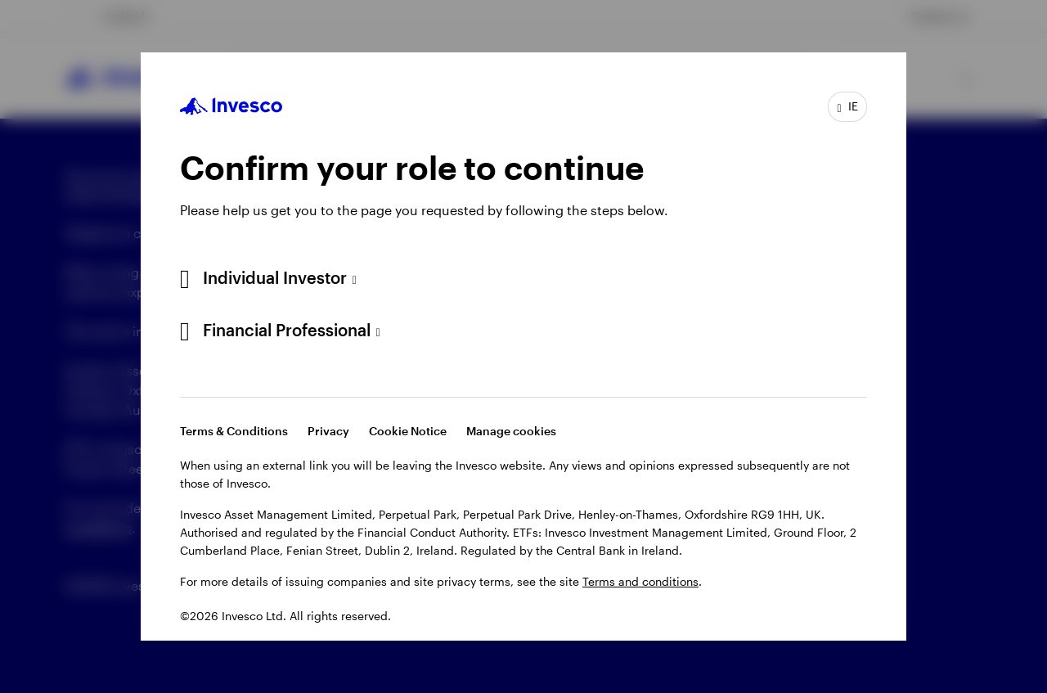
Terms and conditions (640, 581)
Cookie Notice (408, 431)
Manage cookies (511, 431)
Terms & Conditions (234, 431)
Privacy (328, 431)
